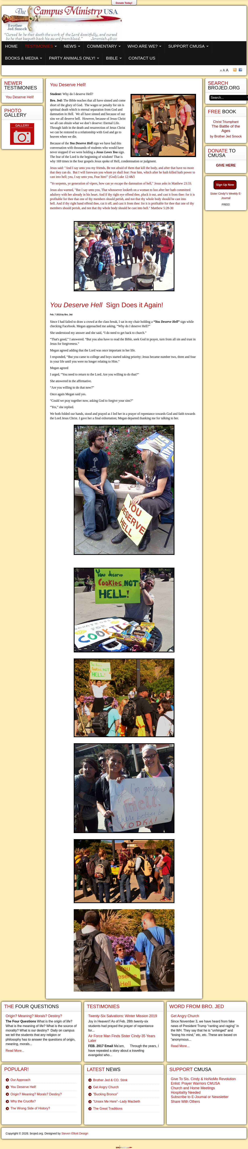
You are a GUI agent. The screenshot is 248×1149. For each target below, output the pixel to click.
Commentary (102, 46)
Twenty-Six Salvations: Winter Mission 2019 (122, 1016)
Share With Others (185, 1102)
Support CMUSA (186, 46)
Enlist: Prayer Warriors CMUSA (195, 1083)
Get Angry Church (106, 1087)
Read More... (15, 1050)
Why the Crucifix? (23, 1101)
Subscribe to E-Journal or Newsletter (200, 1097)
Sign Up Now (225, 184)
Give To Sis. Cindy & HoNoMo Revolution (203, 1079)
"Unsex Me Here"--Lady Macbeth (116, 1101)
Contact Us (142, 58)
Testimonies (39, 46)
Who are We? (143, 46)
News (70, 46)
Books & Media (21, 58)
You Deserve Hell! (68, 84)
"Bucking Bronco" (105, 1094)
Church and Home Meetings (193, 1088)
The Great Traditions (107, 1108)
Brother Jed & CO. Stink (110, 1080)
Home (11, 46)
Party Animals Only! (72, 58)
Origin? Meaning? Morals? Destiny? (34, 1016)
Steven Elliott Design (74, 1133)
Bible (112, 58)
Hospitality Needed (186, 1092)
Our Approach (20, 1080)
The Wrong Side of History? (30, 1108)
